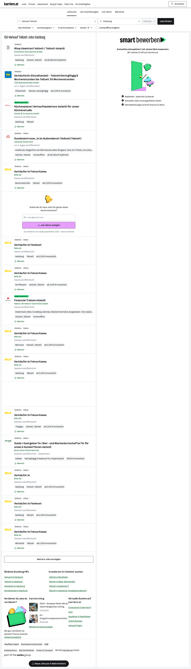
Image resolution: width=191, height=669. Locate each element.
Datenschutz (10, 650)
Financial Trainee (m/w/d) (29, 300)
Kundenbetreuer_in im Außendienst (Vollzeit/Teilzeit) (47, 138)
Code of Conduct (44, 650)
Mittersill (19, 543)
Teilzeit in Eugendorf (59, 586)
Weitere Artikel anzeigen (41, 627)
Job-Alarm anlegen (49, 225)
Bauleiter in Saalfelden (79, 616)
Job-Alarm (107, 12)
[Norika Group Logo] (17, 655)
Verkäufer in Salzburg (14, 586)
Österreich (20, 91)
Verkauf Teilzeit (18, 37)
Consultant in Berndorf (79, 607)
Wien (55, 150)
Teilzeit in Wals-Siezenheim (62, 581)
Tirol (83, 312)
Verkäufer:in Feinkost (28, 244)
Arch (70, 612)
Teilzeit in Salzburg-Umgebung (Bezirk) (67, 590)
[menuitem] (27, 28)
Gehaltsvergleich (12, 637)
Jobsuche (72, 12)
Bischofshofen (22, 183)
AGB (46, 644)
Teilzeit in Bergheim (58, 577)
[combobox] (57, 21)
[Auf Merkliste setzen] (19, 64)
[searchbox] (48, 217)
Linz (85, 150)
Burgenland (75, 312)
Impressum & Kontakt (31, 644)
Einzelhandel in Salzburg (16, 590)
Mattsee (19, 345)
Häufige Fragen (11, 644)
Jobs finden (166, 21)
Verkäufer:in (22, 475)
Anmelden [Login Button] (177, 4)
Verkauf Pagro (75, 625)
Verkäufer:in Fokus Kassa (30, 171)
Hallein (18, 458)
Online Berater (75, 621)
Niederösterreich (60, 312)
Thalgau (19, 426)
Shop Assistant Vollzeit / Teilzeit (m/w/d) (39, 48)
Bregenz (62, 150)
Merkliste (119, 12)
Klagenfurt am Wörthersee (39, 150)
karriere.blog (36, 598)
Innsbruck (20, 150)
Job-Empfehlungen (89, 12)
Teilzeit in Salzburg (13, 581)
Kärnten (47, 312)
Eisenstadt (93, 150)
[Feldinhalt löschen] (95, 21)
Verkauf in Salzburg (13, 577)
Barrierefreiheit (26, 650)
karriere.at (74, 602)
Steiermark (21, 312)
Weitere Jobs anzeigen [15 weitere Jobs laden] (49, 559)
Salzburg (40, 37)
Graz (69, 150)
